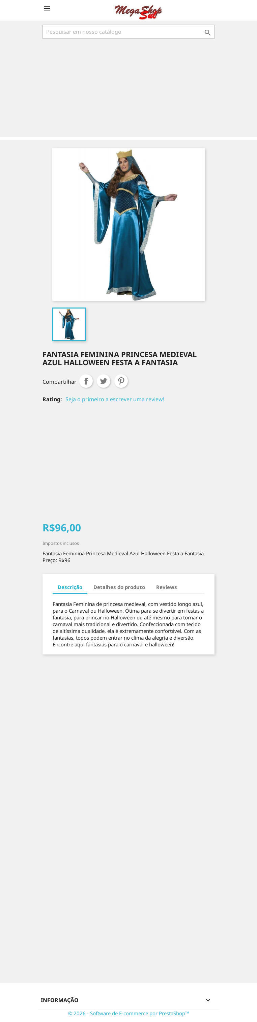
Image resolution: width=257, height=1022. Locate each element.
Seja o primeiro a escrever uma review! (114, 399)
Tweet (103, 381)
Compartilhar (86, 381)
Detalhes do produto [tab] (119, 587)
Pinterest (121, 381)
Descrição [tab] (70, 587)
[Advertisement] (130, 88)
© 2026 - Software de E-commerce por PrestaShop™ (128, 1013)
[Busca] (128, 32)
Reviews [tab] (166, 587)
